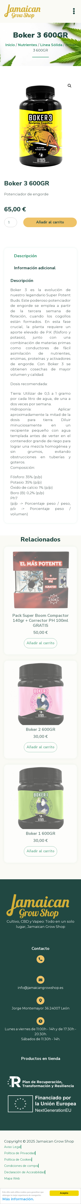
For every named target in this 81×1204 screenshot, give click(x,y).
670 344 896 (40, 967)
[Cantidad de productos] (10, 222)
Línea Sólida (51, 45)
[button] (69, 85)
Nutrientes (27, 45)
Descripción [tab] (25, 256)
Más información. (18, 1199)
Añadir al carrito (50, 222)
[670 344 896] (40, 959)
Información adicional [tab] (35, 268)
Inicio (10, 45)
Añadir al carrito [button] (40, 643)
